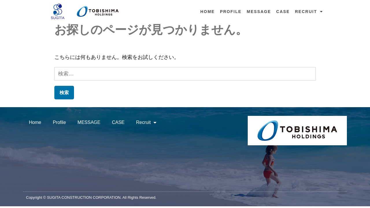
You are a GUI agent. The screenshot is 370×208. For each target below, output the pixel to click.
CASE (283, 11)
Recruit (309, 11)
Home (207, 11)
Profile (231, 11)
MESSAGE (259, 11)
